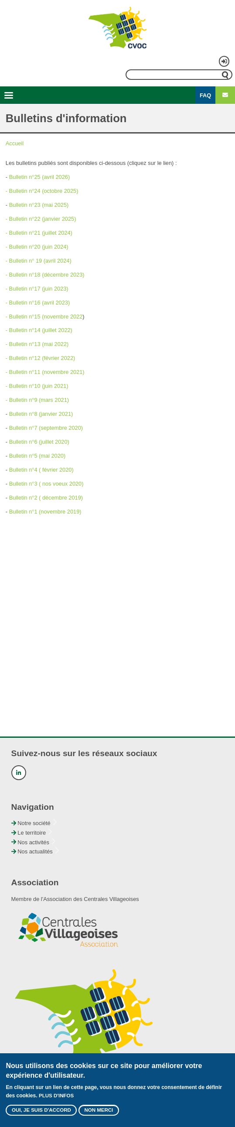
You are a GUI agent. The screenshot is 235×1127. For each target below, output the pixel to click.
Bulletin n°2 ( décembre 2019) (46, 497)
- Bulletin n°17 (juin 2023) (37, 288)
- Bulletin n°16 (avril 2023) (38, 302)
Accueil (15, 143)
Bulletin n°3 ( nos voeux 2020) (46, 483)
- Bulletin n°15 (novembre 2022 (44, 316)
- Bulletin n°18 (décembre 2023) (45, 274)
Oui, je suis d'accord (41, 1114)
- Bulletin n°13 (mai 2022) (37, 344)
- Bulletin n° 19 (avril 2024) (39, 260)
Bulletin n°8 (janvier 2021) (41, 414)
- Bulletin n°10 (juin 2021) (37, 386)
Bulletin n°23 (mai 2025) (39, 205)
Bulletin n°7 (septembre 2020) (46, 428)
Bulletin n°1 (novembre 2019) (45, 511)
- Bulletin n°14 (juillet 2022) (39, 330)
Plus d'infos (56, 1099)
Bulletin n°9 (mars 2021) (39, 400)
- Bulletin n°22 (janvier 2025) (41, 219)
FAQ (205, 95)
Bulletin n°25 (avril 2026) (39, 177)
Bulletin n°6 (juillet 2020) (39, 441)
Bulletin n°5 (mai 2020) (37, 455)
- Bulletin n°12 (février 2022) (40, 358)
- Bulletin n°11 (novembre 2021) (45, 372)
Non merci (98, 1114)
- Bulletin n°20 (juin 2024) (37, 246)
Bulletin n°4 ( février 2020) (41, 469)
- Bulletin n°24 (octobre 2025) (42, 191)
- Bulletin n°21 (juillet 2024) (39, 233)
